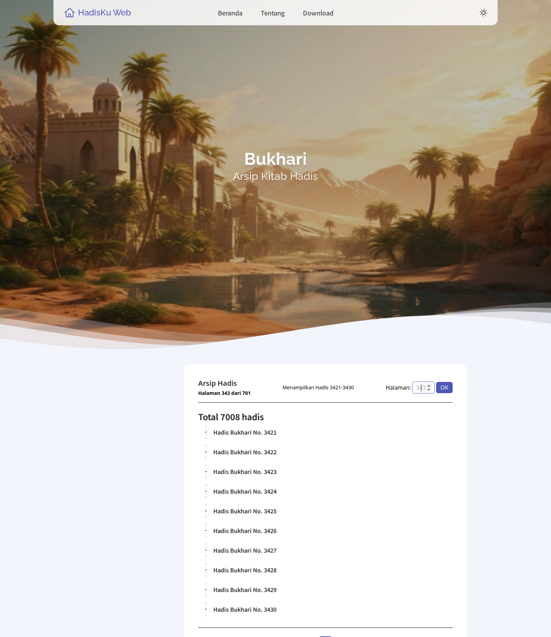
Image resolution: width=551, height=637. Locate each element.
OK (444, 387)
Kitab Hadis (116, 537)
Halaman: (398, 387)
